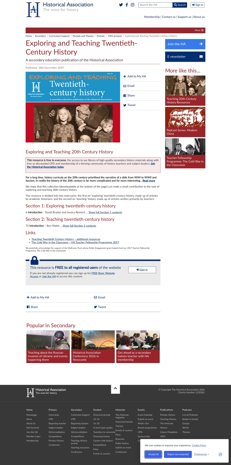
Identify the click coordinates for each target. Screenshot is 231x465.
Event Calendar (145, 415)
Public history (122, 443)
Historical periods (101, 415)
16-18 (96, 423)
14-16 (96, 419)
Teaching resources (184, 30)
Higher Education (102, 24)
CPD (54, 30)
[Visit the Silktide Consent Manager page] (220, 454)
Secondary (55, 24)
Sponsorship (144, 436)
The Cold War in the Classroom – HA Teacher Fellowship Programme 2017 (75, 242)
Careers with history (103, 441)
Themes (119, 426)
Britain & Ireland (190, 419)
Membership (152, 17)
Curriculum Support (37, 30)
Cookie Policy (199, 445)
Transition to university (104, 432)
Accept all (153, 454)
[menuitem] (34, 25)
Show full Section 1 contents (105, 212)
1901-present (115, 36)
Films (95, 449)
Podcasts (174, 24)
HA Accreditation (113, 30)
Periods (101, 36)
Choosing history (101, 436)
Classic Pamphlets (169, 432)
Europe (185, 423)
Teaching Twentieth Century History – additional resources (66, 239)
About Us (31, 423)
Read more (148, 181)
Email (129, 86)
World (185, 428)
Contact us (168, 17)
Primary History (56, 441)
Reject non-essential (178, 454)
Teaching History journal (157, 30)
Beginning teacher (70, 30)
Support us (184, 17)
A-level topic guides (103, 428)
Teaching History (168, 419)
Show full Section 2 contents (79, 226)
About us (199, 17)
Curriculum (54, 415)
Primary (35, 24)
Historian (128, 24)
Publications (151, 24)
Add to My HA (134, 76)
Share (129, 95)
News (29, 419)
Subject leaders (92, 30)
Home (29, 36)
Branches (195, 24)
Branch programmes (147, 428)
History (163, 428)
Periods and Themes (83, 36)
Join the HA (49, 276)
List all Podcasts (190, 415)
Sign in (142, 269)
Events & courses (101, 454)
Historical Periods (124, 422)
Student (76, 24)
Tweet (129, 105)
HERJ (162, 436)
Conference (54, 445)
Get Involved (32, 428)
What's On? (143, 423)
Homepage (31, 415)
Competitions (134, 30)
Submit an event (123, 448)
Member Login (33, 436)
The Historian (166, 423)
